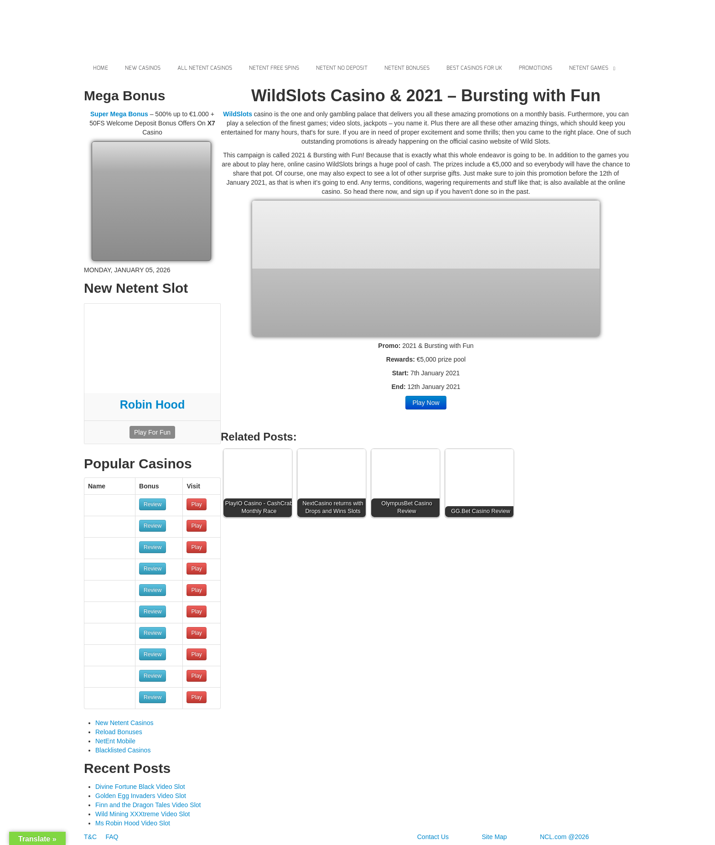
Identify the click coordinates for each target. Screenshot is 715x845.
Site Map (494, 836)
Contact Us (433, 836)
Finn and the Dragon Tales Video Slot (148, 805)
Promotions (535, 68)
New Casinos (143, 68)
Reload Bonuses (118, 732)
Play (196, 504)
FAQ (111, 836)
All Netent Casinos (204, 68)
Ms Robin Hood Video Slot (132, 823)
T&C (91, 836)
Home (100, 68)
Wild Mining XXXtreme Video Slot (142, 814)
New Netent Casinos (124, 722)
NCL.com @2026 (564, 836)
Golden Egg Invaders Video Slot (140, 795)
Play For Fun (152, 432)
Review (152, 504)
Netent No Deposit (342, 68)
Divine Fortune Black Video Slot (140, 786)
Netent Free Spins (274, 68)
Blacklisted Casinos (122, 750)
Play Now (425, 402)
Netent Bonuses (407, 68)
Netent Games (588, 68)
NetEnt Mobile (115, 741)
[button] (259, 485)
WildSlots (237, 114)
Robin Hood (152, 404)
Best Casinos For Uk (474, 68)
